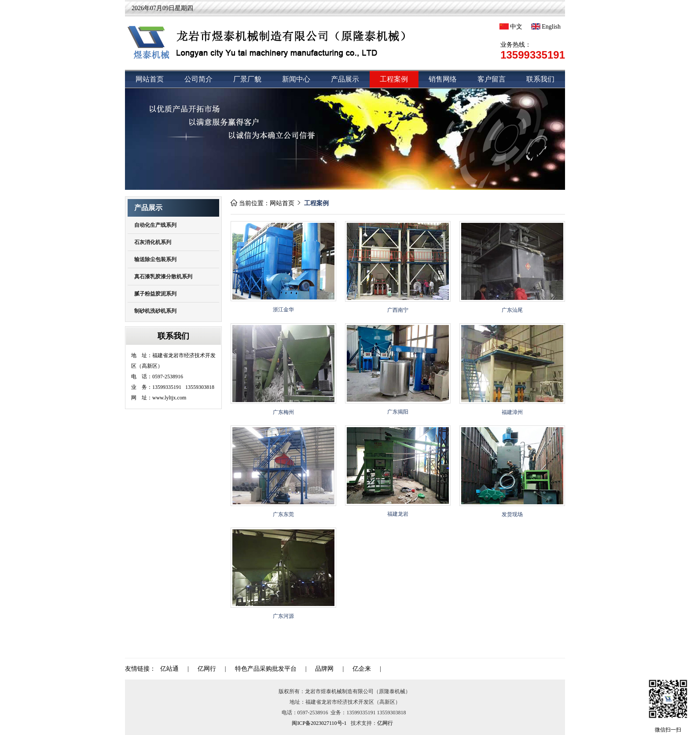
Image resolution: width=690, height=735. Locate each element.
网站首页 (150, 79)
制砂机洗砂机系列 (155, 311)
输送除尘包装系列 (155, 259)
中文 (510, 26)
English (546, 26)
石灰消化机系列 (152, 242)
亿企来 (361, 668)
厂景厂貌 (247, 79)
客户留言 (491, 79)
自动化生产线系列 (155, 225)
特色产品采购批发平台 (266, 668)
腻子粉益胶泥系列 (155, 294)
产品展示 (345, 79)
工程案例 (394, 79)
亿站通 (169, 668)
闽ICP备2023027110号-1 (319, 723)
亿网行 (207, 668)
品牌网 (324, 668)
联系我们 (540, 79)
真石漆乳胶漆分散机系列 (163, 276)
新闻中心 (296, 79)
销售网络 (443, 79)
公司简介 (198, 79)
